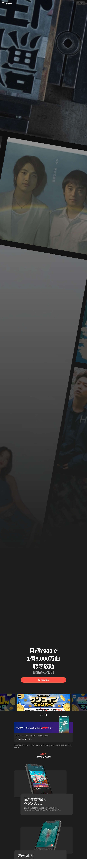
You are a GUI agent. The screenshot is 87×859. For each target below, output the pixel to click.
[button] (19, 702)
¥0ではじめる (43, 680)
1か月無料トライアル (24, 739)
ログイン (80, 3)
